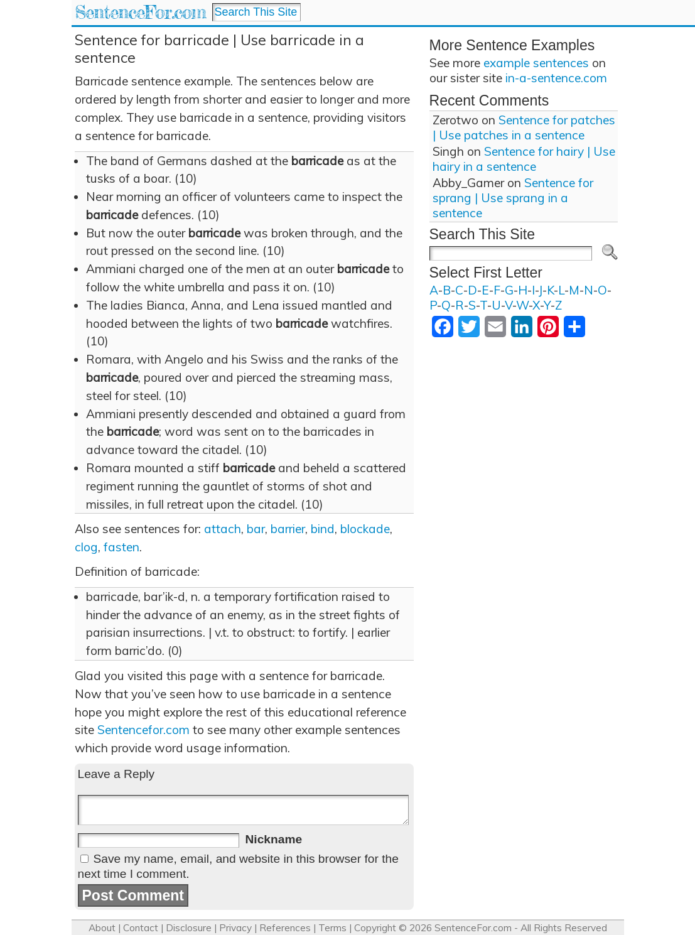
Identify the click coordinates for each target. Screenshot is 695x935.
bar (256, 528)
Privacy (235, 928)
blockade (365, 528)
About (102, 928)
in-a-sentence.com (556, 77)
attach (222, 528)
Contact (140, 928)
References (285, 928)
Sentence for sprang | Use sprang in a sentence (513, 197)
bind (323, 528)
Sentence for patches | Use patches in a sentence (524, 127)
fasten (121, 546)
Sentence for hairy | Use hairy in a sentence (524, 159)
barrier (288, 528)
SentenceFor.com (140, 12)
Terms (332, 928)
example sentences (536, 62)
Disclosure (189, 928)
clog (86, 546)
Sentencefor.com (143, 729)
